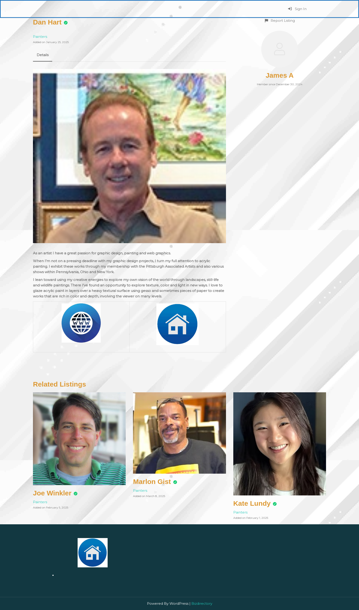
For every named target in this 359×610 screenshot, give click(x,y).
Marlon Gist (152, 481)
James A (280, 75)
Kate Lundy (252, 503)
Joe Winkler (52, 493)
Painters (40, 36)
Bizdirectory (201, 603)
